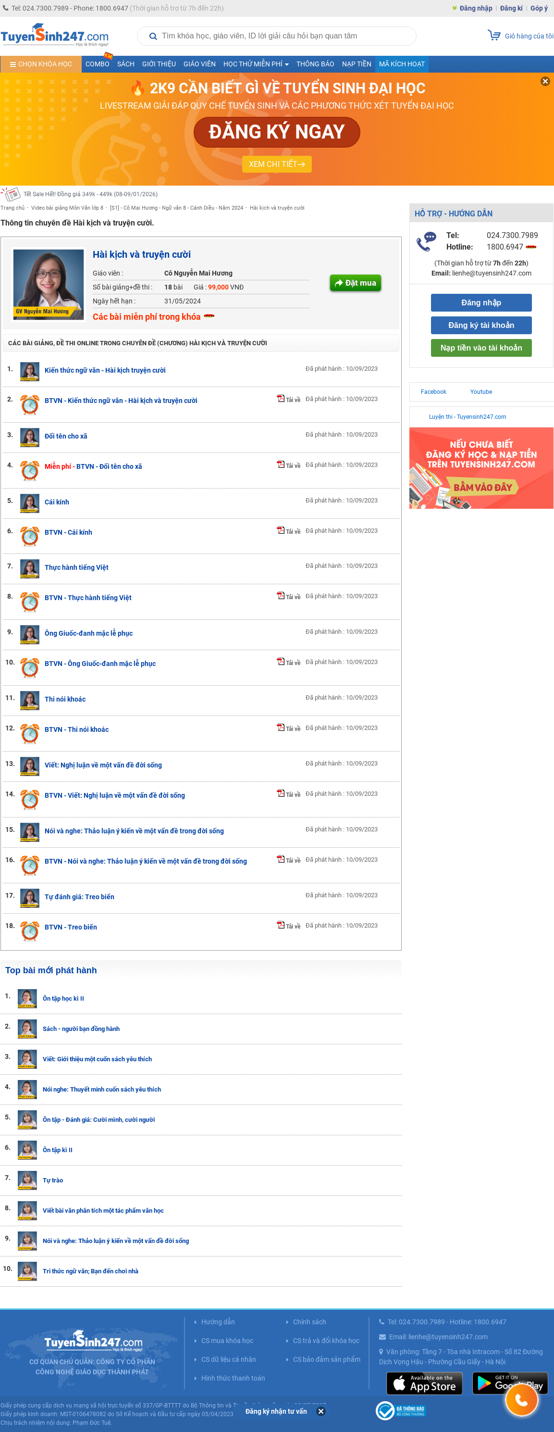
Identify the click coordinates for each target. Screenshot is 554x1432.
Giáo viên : (108, 273)
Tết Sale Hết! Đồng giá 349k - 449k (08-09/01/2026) (91, 194)
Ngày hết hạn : (114, 301)
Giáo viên (200, 64)
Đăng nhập (476, 8)
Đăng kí (511, 8)
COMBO (99, 62)
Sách (126, 64)
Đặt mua (360, 283)
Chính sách (309, 1322)
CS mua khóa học (227, 1340)
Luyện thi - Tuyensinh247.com (467, 417)
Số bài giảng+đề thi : (122, 287)
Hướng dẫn (218, 1322)
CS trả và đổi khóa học (326, 1340)
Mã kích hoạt (402, 64)
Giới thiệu (159, 64)
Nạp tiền (356, 64)
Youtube (481, 392)
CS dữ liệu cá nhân (228, 1359)
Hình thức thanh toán (233, 1378)
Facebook (433, 392)
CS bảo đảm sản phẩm (326, 1359)
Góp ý (539, 8)
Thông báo (315, 64)
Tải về (288, 400)
